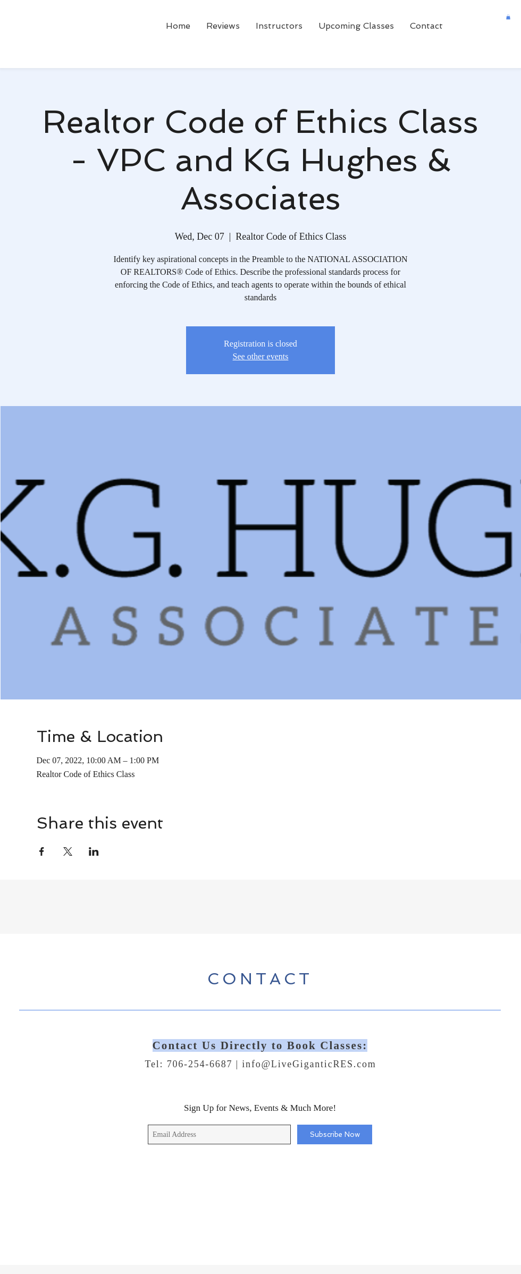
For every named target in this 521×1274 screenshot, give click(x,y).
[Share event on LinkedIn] (94, 851)
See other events (261, 356)
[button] (508, 17)
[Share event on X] (68, 851)
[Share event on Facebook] (42, 851)
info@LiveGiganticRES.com (309, 1064)
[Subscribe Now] (334, 1134)
